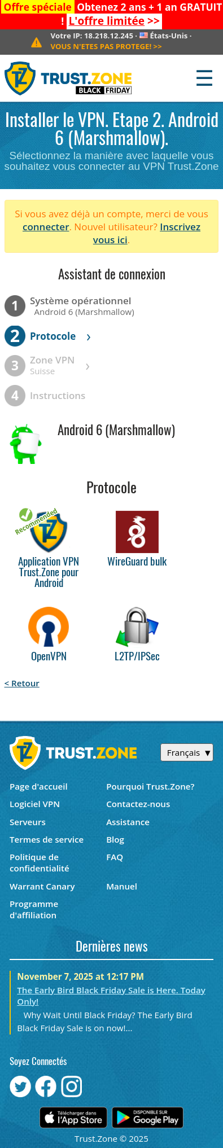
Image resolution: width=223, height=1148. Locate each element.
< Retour (22, 683)
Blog (115, 839)
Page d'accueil (39, 786)
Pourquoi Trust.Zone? (150, 786)
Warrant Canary (42, 886)
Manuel (121, 886)
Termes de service (47, 839)
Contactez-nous (138, 803)
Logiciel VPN (35, 803)
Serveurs (28, 821)
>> (114, 21)
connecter (46, 226)
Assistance (128, 821)
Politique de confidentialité (39, 862)
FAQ (114, 856)
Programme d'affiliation (34, 909)
